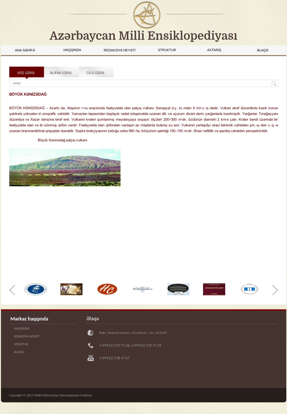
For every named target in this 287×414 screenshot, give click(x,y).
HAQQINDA (72, 50)
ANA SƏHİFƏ (25, 50)
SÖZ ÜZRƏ (25, 73)
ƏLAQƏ (262, 50)
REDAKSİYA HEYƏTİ (119, 50)
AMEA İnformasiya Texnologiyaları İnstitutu (63, 395)
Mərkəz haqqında (29, 318)
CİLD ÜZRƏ (95, 73)
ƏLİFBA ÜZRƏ (60, 73)
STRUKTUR (167, 50)
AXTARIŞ (214, 50)
